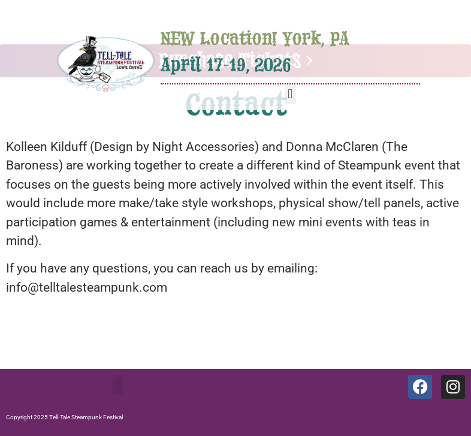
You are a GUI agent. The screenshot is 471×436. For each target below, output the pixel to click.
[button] (290, 94)
